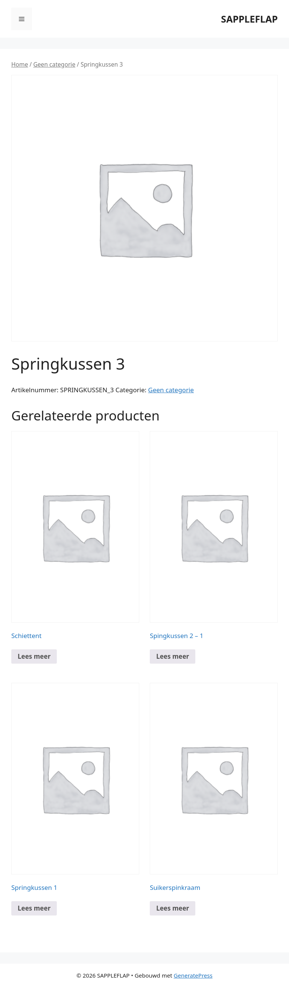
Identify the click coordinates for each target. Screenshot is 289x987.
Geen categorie (54, 64)
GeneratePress (193, 975)
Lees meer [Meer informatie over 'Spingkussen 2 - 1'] (172, 656)
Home (19, 64)
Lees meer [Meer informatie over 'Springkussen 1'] (34, 908)
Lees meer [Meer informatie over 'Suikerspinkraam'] (172, 908)
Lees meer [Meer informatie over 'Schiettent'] (34, 656)
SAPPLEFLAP (249, 18)
